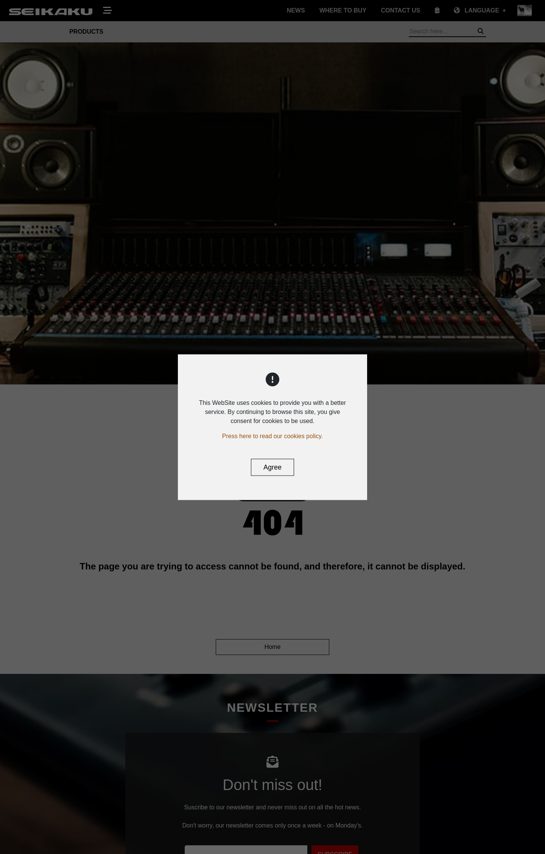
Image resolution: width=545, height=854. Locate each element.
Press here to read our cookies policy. (272, 435)
